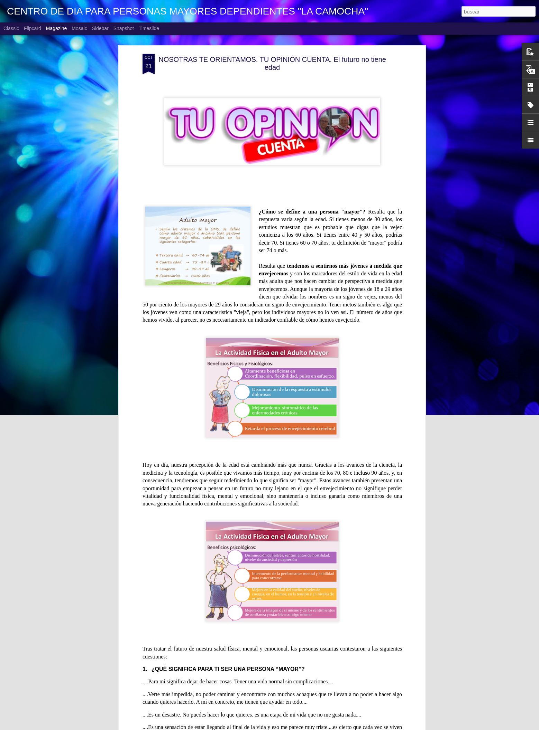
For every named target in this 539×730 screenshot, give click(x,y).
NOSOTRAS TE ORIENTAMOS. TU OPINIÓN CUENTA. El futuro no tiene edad (272, 62)
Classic (11, 28)
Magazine (56, 28)
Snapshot (123, 28)
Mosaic (79, 28)
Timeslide (149, 28)
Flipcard (32, 28)
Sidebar (100, 28)
